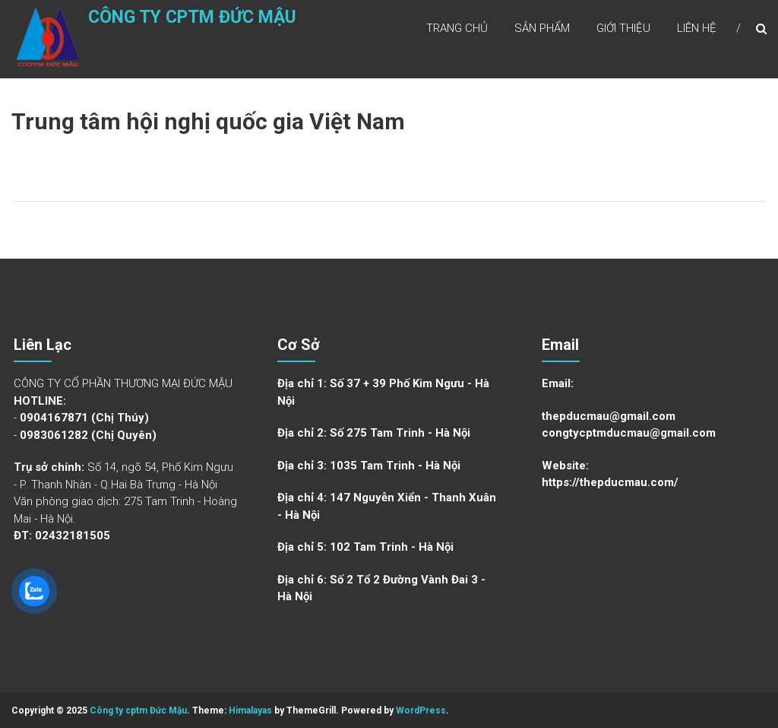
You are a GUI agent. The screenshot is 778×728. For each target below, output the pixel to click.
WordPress (421, 710)
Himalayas (250, 710)
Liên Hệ (696, 30)
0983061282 (54, 435)
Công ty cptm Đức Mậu (166, 27)
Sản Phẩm (542, 30)
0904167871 (54, 417)
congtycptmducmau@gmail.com (629, 433)
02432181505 (72, 535)
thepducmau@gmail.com (608, 416)
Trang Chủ (457, 30)
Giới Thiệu (623, 30)
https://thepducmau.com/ (610, 482)
